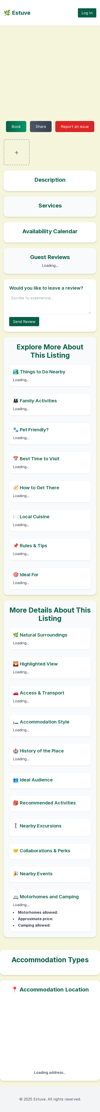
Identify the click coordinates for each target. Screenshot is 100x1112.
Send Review (24, 321)
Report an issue (75, 126)
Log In (87, 13)
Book (16, 126)
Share (40, 126)
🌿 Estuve (17, 12)
